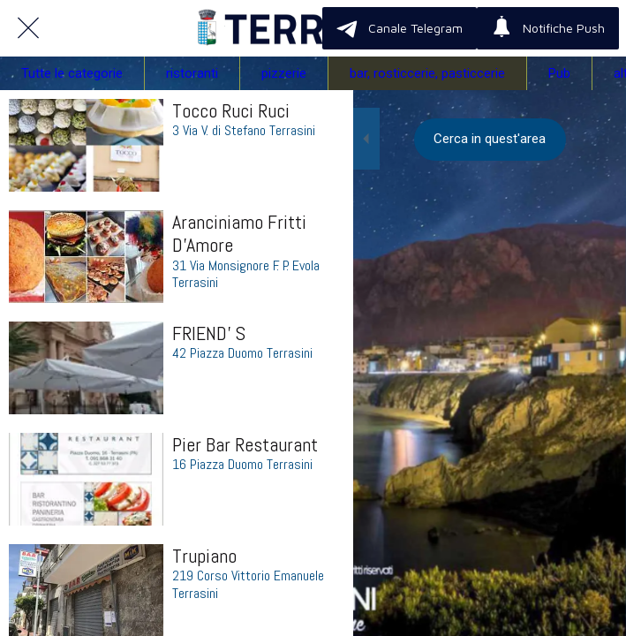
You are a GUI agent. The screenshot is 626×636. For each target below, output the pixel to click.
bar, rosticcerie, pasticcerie (427, 73)
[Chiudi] (28, 28)
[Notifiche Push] (548, 28)
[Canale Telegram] (399, 28)
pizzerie (283, 73)
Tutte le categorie (72, 73)
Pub (559, 73)
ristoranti (192, 73)
